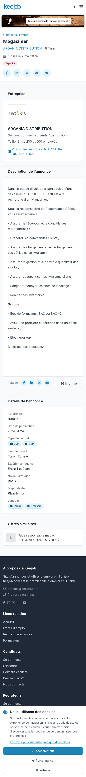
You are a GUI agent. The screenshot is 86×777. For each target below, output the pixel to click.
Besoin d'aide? (13, 678)
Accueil (8, 622)
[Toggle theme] (75, 7)
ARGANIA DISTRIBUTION (22, 48)
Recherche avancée (17, 634)
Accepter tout (43, 751)
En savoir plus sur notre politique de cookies (40, 742)
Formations (11, 640)
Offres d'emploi (14, 628)
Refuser (43, 770)
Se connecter (13, 660)
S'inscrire (10, 666)
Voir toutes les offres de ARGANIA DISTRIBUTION (35, 151)
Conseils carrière (15, 672)
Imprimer (69, 383)
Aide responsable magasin (38, 535)
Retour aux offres (15, 34)
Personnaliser (43, 760)
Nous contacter (14, 684)
